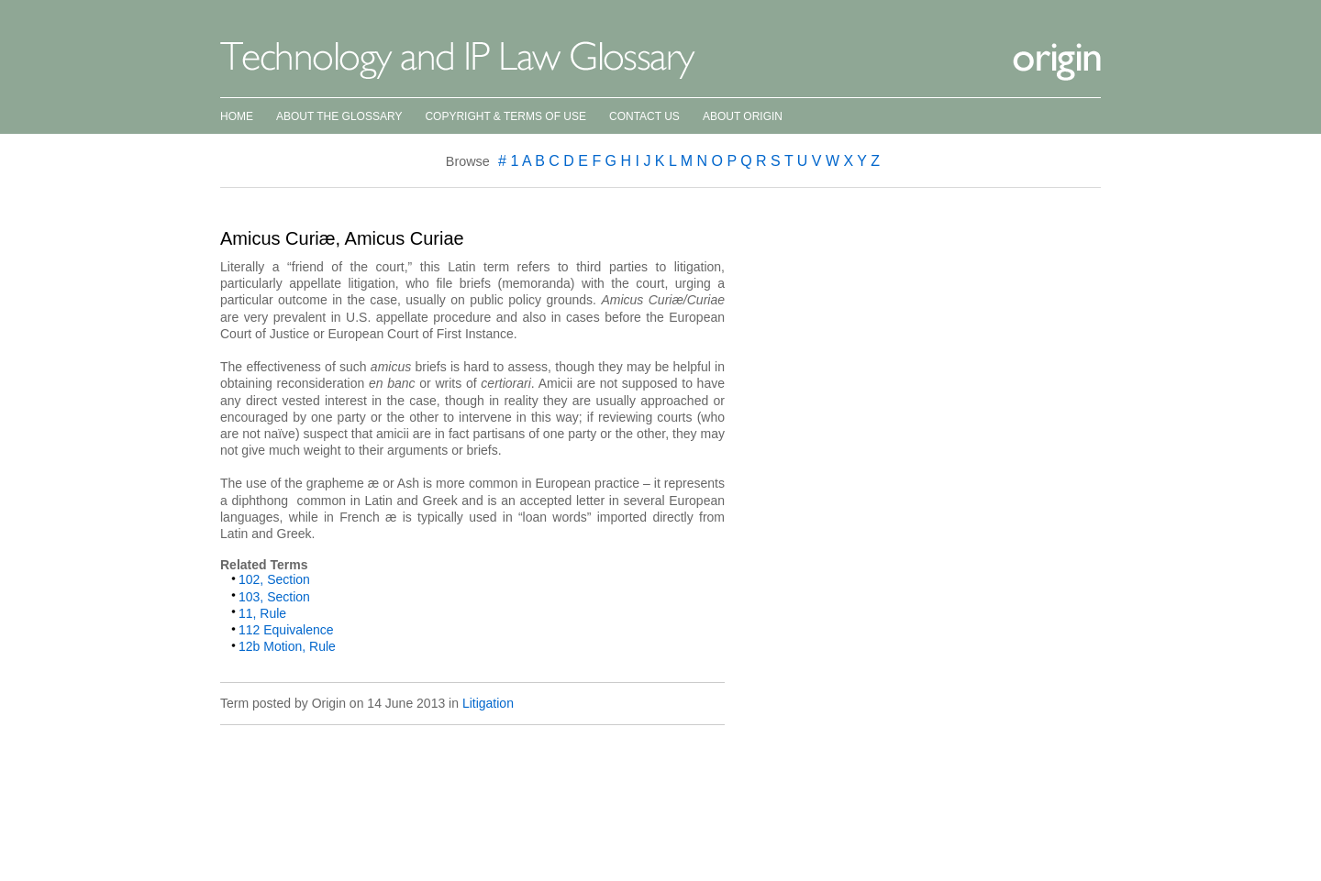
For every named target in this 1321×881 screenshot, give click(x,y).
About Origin (743, 116)
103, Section (274, 596)
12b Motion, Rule (287, 646)
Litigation (488, 703)
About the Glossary (339, 116)
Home (236, 116)
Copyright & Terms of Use (505, 116)
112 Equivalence (286, 629)
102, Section (274, 579)
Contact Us (644, 116)
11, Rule (262, 613)
